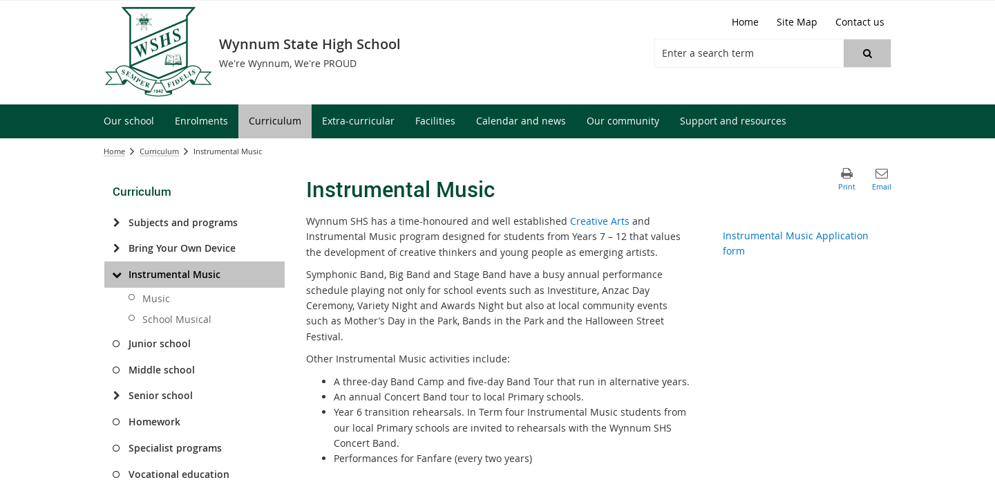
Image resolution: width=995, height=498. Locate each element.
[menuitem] (128, 121)
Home (114, 151)
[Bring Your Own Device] (116, 248)
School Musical (176, 319)
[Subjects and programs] (116, 222)
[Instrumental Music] (116, 274)
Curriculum (159, 151)
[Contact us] (859, 22)
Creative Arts (599, 221)
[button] (867, 53)
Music (156, 298)
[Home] (745, 22)
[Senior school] (116, 395)
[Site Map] (797, 22)
